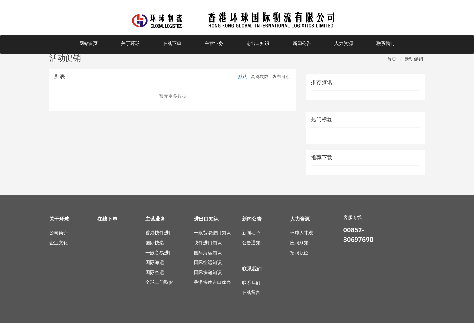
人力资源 (343, 43)
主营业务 (214, 43)
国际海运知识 (208, 252)
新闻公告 (302, 43)
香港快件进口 (159, 232)
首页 (391, 59)
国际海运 (154, 262)
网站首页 (88, 43)
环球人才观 (301, 232)
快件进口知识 (208, 242)
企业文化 (58, 242)
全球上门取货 (159, 282)
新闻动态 (251, 232)
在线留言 (251, 292)
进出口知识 (257, 43)
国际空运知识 (208, 262)
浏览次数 (259, 76)
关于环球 (130, 43)
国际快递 (154, 242)
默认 (242, 76)
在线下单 (172, 43)
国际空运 (154, 272)
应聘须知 (299, 242)
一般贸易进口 (159, 252)
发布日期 (281, 76)
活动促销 (414, 59)
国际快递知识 (208, 272)
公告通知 (251, 242)
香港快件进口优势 (212, 282)
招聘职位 (299, 252)
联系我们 (385, 43)
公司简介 (58, 232)
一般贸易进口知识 (212, 232)
